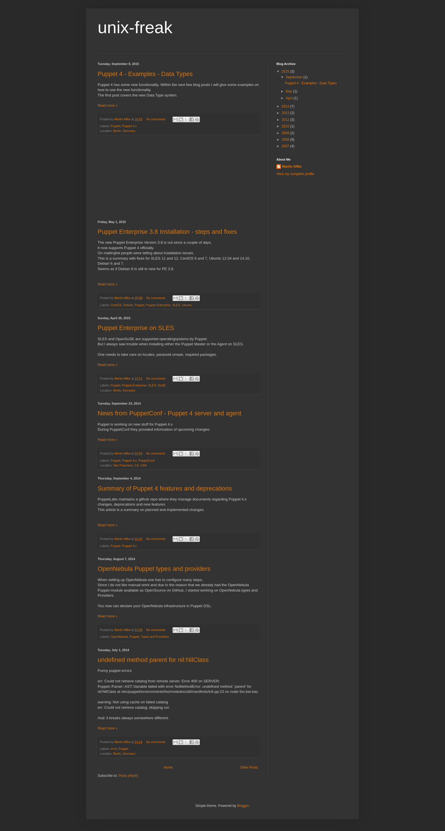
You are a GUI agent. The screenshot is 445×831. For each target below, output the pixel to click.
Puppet (115, 126)
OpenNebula (119, 636)
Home (168, 767)
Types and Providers (155, 636)
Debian (128, 305)
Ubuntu (187, 305)
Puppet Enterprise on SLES (136, 327)
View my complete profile (295, 174)
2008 (286, 140)
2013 (286, 113)
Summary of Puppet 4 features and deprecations (165, 488)
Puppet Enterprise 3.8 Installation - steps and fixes (167, 231)
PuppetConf (146, 460)
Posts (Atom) (128, 776)
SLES (176, 305)
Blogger (243, 806)
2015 (286, 71)
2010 (286, 126)
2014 (286, 106)
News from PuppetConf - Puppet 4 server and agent (169, 413)
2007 (286, 146)
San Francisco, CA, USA (130, 465)
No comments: (156, 119)
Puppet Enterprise (158, 305)
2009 (286, 133)
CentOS (116, 305)
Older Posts (249, 767)
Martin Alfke (291, 167)
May (289, 91)
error (114, 748)
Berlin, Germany (124, 130)
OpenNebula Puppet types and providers (154, 568)
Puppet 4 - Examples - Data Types (145, 73)
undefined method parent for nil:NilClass (153, 659)
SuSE (162, 385)
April (289, 98)
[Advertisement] (178, 177)
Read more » (107, 106)
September (294, 77)
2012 (286, 120)
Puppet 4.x (129, 126)
